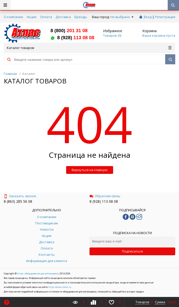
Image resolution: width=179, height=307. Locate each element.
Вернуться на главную (90, 170)
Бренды (80, 17)
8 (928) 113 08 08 (103, 201)
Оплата (46, 17)
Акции (31, 17)
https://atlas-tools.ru (59, 287)
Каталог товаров (89, 47)
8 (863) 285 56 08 (18, 201)
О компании (13, 17)
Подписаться (132, 251)
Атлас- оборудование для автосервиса (38, 273)
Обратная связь (104, 196)
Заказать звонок (20, 196)
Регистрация (165, 17)
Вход (148, 17)
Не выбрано (121, 17)
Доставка (63, 17)
